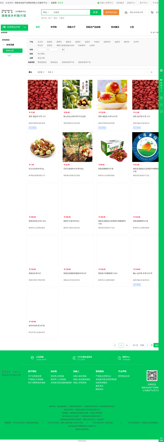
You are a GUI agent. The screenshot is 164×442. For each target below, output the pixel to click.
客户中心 (144, 3)
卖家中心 (131, 3)
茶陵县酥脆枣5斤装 (140, 221)
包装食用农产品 (68, 62)
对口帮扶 (41, 54)
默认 (30, 72)
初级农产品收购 (93, 27)
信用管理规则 (101, 383)
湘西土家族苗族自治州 (65, 45)
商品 (45, 12)
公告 (132, 27)
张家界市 (107, 42)
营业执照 (100, 419)
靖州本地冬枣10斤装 (37, 326)
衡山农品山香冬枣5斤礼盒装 (74, 116)
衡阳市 (68, 42)
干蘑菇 (61, 18)
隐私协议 (99, 389)
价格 (49, 72)
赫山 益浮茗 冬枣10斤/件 (142, 273)
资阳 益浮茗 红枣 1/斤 (141, 116)
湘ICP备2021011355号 (70, 416)
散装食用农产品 (84, 62)
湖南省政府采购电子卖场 (79, 413)
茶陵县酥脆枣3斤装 (105, 169)
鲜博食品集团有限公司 (37, 175)
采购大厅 (71, 27)
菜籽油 (44, 18)
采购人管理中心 (105, 3)
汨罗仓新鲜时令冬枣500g (73, 169)
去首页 (54, 3)
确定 (157, 345)
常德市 (96, 42)
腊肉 (55, 18)
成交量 (40, 72)
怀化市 (40, 45)
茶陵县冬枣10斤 (35, 273)
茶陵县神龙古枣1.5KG (37, 221)
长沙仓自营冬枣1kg (36, 169)
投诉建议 (120, 3)
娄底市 (49, 45)
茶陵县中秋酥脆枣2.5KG (107, 273)
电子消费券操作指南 (36, 383)
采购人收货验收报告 (81, 379)
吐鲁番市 (81, 45)
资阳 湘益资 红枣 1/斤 (37, 116)
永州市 (136, 42)
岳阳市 (87, 42)
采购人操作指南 (80, 376)
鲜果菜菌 (10, 45)
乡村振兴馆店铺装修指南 (61, 383)
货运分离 (41, 58)
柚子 (50, 18)
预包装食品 (42, 62)
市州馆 (53, 27)
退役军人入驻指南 (58, 379)
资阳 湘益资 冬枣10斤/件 (108, 116)
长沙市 (40, 42)
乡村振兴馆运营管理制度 (106, 379)
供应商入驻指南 (57, 376)
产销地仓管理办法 (103, 376)
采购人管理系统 (80, 383)
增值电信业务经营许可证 (69, 419)
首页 (38, 27)
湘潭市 (59, 42)
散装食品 (54, 62)
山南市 (92, 45)
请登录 (60, 3)
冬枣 (9, 56)
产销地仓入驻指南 (35, 379)
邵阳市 (78, 42)
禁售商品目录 (124, 376)
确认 (63, 50)
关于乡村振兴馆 (34, 376)
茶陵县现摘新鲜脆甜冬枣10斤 (75, 273)
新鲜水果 (10, 50)
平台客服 (157, 3)
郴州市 (126, 42)
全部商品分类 (13, 27)
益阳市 (117, 42)
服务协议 (99, 386)
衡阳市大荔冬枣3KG (71, 221)
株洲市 (49, 42)
